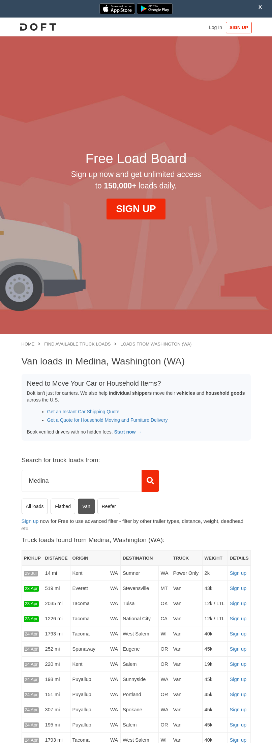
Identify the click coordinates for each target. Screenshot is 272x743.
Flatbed (63, 506)
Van (86, 506)
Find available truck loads (77, 344)
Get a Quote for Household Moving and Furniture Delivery (107, 420)
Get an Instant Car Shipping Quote (83, 411)
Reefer (109, 506)
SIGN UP (236, 27)
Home (28, 344)
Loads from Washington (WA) (155, 344)
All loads (35, 506)
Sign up (30, 521)
